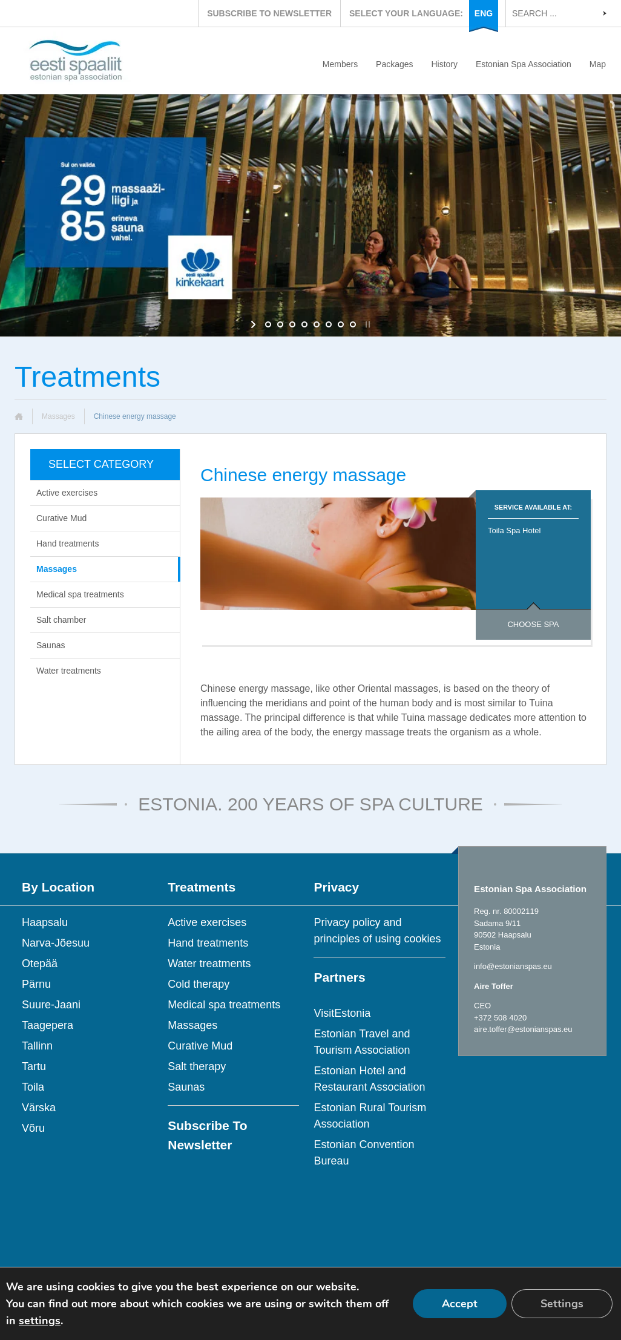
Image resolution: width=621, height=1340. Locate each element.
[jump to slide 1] (268, 324)
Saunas (50, 645)
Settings (561, 1303)
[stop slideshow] (366, 324)
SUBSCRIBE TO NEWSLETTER (269, 13)
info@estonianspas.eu (513, 966)
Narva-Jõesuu (56, 943)
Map (598, 64)
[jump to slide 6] (329, 324)
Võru (33, 1128)
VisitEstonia (342, 1013)
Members (340, 64)
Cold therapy (198, 984)
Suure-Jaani (51, 1005)
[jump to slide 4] (304, 324)
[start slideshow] (254, 324)
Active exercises (66, 493)
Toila (33, 1087)
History (444, 64)
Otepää (40, 963)
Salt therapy (197, 1066)
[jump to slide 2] (280, 324)
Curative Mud (61, 518)
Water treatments (68, 670)
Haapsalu (45, 922)
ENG (484, 13)
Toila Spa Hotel (514, 530)
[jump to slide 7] (341, 324)
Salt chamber (61, 620)
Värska (39, 1108)
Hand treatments (67, 543)
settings (40, 1320)
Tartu (34, 1066)
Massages (58, 416)
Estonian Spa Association (523, 64)
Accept (460, 1303)
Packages (394, 64)
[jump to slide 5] (316, 324)
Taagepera (47, 1025)
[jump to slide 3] (292, 324)
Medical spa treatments (80, 594)
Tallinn (37, 1046)
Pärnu (36, 984)
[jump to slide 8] (353, 324)
